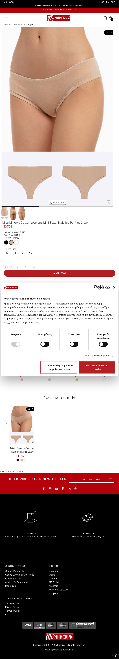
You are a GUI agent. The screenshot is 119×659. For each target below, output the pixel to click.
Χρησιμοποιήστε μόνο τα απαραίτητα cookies (59, 367)
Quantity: (9, 267)
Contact (52, 578)
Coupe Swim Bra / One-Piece (19, 574)
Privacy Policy (12, 607)
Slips (30, 24)
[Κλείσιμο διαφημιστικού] (114, 287)
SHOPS (10, 2)
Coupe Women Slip (14, 570)
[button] (57, 203)
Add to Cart (59, 273)
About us (53, 570)
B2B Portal (53, 582)
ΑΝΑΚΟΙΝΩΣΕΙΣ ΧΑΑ (58, 589)
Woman (7, 24)
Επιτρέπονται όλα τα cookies (97, 367)
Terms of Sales (13, 610)
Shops (51, 574)
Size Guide (10, 585)
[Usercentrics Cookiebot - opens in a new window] (96, 287)
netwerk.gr (68, 649)
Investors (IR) (55, 585)
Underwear (19, 24)
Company (53, 593)
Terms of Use (12, 603)
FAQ (7, 614)
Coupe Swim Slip (13, 578)
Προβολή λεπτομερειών (96, 355)
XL (30, 252)
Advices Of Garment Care (18, 582)
